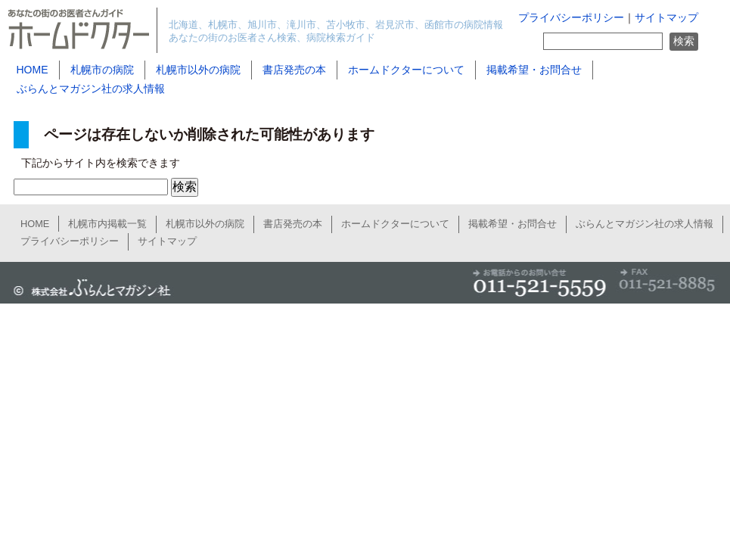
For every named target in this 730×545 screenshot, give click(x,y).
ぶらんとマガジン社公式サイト (89, 288)
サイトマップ (666, 17)
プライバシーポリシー (571, 17)
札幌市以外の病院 (198, 70)
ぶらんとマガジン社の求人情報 (91, 89)
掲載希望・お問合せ (534, 70)
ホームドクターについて (406, 70)
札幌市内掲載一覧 (107, 223)
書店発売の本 (294, 70)
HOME (32, 70)
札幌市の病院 (102, 70)
